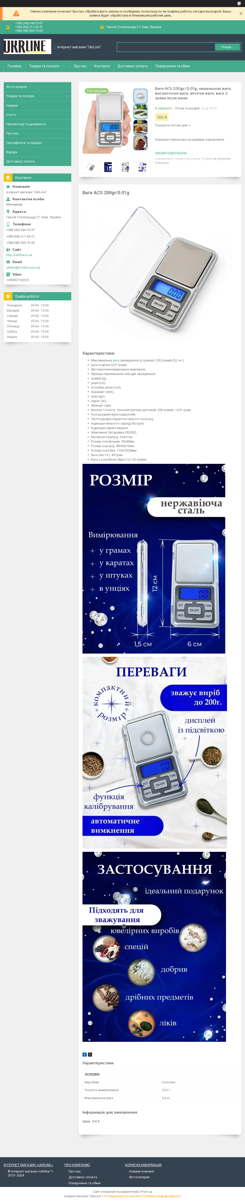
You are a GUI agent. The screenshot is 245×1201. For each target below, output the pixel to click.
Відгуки (11, 152)
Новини (12, 105)
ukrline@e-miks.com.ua (23, 267)
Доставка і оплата (133, 66)
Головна (14, 66)
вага (116, 360)
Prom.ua (146, 1191)
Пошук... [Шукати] (227, 47)
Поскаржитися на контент (122, 1196)
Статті (11, 115)
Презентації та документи (26, 124)
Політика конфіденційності (162, 1196)
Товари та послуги (44, 66)
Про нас (80, 66)
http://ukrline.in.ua (19, 255)
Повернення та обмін (173, 66)
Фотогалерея (16, 87)
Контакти (102, 66)
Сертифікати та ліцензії (24, 143)
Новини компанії (141, 1171)
